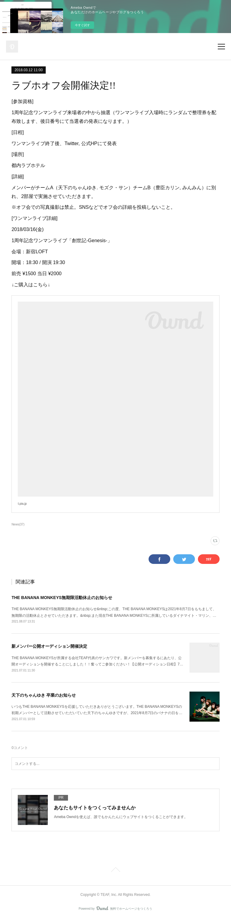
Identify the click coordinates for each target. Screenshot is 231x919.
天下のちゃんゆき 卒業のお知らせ (43, 695)
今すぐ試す (82, 25)
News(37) (17, 524)
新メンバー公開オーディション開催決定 (49, 646)
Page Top (115, 870)
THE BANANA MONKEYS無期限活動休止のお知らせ (61, 597)
